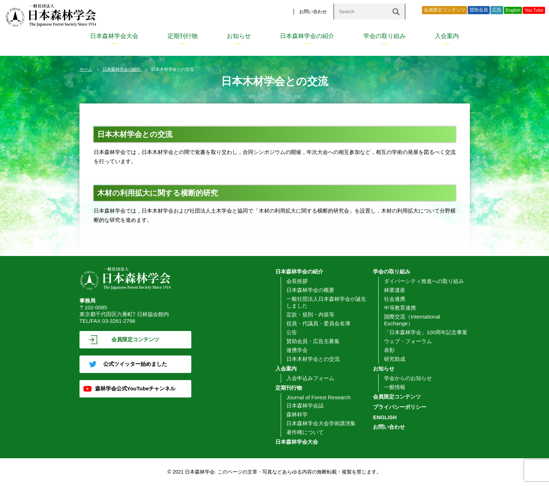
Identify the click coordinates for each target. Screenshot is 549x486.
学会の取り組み (384, 36)
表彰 (389, 350)
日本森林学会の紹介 (307, 36)
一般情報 (394, 387)
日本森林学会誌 (305, 405)
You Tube (534, 10)
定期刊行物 (183, 36)
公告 (291, 332)
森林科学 (297, 414)
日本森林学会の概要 (310, 290)
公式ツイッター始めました (135, 364)
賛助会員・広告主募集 (313, 341)
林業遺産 (394, 290)
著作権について (305, 432)
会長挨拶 (297, 281)
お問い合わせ (313, 11)
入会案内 (447, 36)
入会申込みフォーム (310, 378)
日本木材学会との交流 (313, 359)
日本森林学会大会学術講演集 (321, 423)
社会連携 (394, 299)
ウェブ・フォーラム (408, 341)
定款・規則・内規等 (310, 314)
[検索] (396, 12)
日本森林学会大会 (114, 36)
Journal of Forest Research (318, 397)
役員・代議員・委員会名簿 (318, 323)
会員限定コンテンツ (444, 9)
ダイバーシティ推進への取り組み (424, 281)
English (513, 10)
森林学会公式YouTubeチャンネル (135, 388)
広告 (496, 9)
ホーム (85, 69)
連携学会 (297, 350)
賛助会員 (479, 9)
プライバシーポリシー (399, 407)
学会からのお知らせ (408, 378)
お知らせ (239, 36)
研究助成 (394, 359)
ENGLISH (385, 417)
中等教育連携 (400, 308)
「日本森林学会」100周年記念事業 (425, 332)
